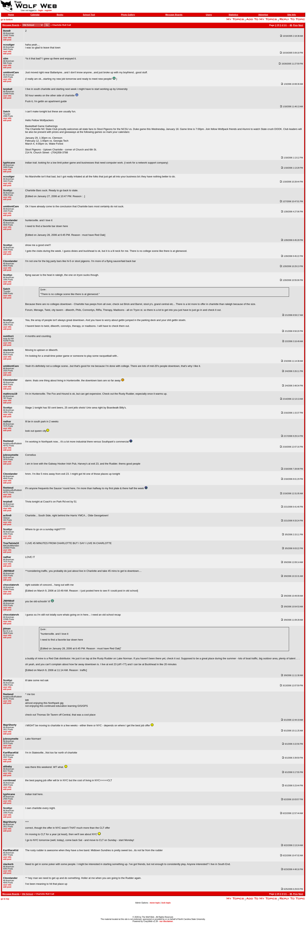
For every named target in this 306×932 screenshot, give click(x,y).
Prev (295, 25)
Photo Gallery (128, 14)
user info (7, 38)
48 (291, 25)
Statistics (233, 14)
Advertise (263, 14)
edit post (7, 40)
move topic (155, 903)
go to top (5, 899)
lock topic (166, 903)
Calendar (35, 14)
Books (60, 14)
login (40, 10)
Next (300, 25)
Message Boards (173, 14)
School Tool (89, 14)
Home (11, 14)
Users (209, 14)
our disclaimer (166, 921)
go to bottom (7, 20)
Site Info (291, 14)
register (48, 10)
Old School (27, 894)
